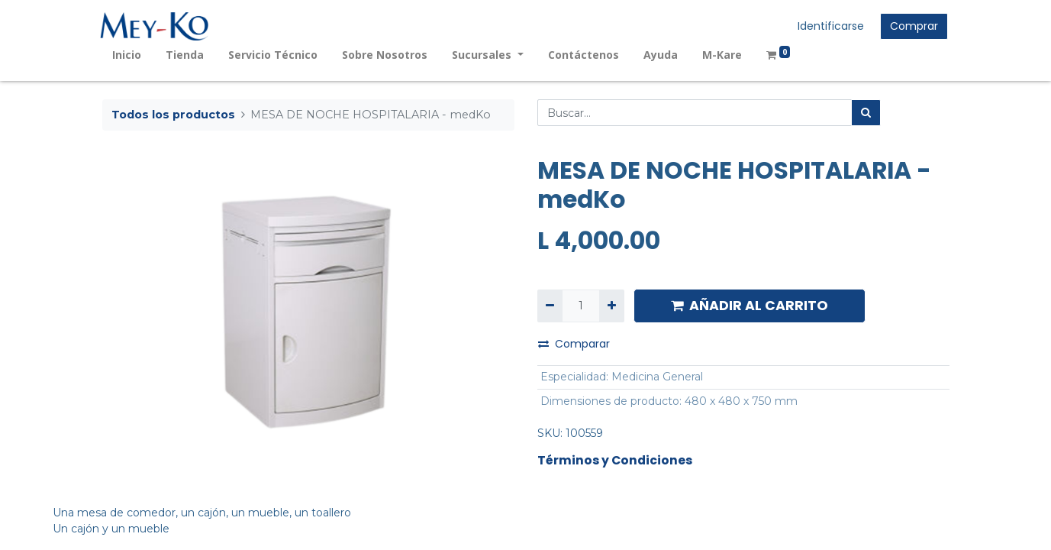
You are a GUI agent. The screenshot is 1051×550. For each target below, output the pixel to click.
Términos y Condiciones (614, 460)
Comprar (912, 26)
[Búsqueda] (866, 112)
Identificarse (829, 26)
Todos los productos (173, 114)
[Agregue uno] (611, 306)
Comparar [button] (574, 343)
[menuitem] (129, 54)
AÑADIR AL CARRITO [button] (749, 305)
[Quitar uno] (550, 306)
